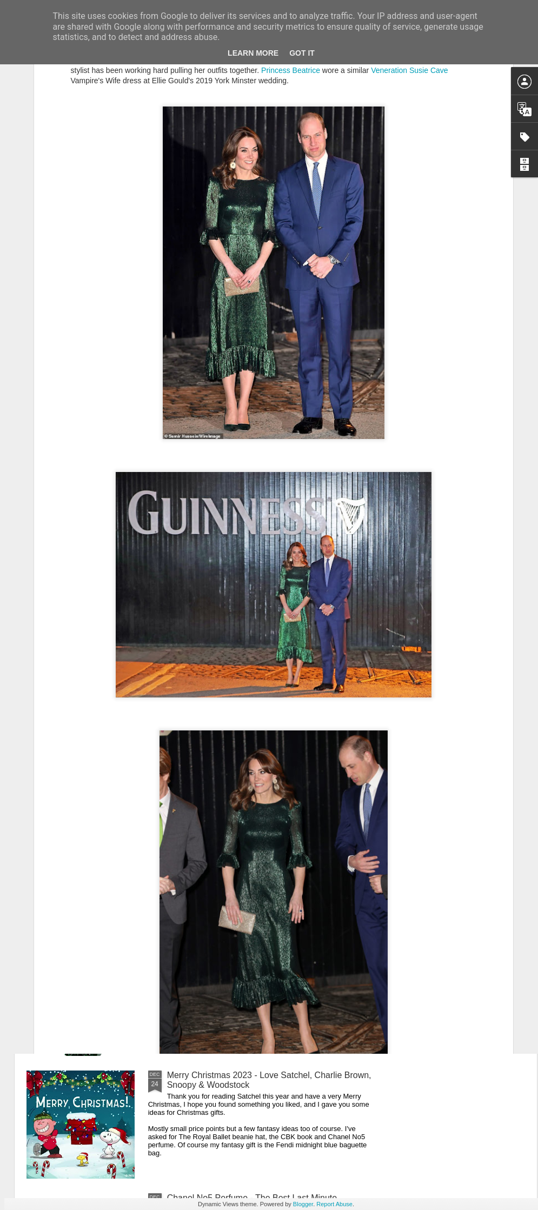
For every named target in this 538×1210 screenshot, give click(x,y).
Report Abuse (334, 1204)
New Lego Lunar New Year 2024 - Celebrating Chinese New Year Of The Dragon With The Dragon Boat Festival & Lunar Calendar (266, 716)
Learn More (253, 53)
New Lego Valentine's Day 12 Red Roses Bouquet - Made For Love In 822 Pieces (266, 957)
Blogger (303, 1204)
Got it (302, 53)
